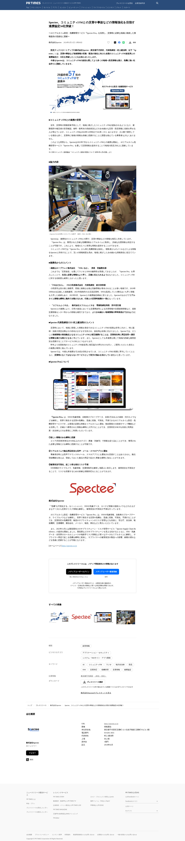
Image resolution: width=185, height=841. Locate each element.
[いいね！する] (108, 42)
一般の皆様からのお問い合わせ (127, 835)
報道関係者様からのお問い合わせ (83, 835)
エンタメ (63, 7)
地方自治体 (120, 665)
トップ (29, 705)
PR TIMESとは (31, 799)
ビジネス (110, 7)
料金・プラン (30, 803)
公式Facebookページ (132, 797)
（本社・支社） (100, 676)
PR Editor (56, 818)
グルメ (118, 7)
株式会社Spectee (55, 705)
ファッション (86, 7)
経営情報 (86, 646)
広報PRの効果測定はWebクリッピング (65, 814)
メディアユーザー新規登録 (106, 572)
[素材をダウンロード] (130, 42)
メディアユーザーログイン (78, 572)
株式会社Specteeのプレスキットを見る (96, 693)
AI (83, 665)
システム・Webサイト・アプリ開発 (97, 658)
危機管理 (105, 670)
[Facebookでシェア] (119, 42)
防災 (130, 665)
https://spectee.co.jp (69, 546)
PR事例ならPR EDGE (96, 805)
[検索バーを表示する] (157, 3)
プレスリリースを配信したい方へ (37, 812)
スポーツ (127, 7)
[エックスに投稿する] (115, 42)
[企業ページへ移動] (33, 730)
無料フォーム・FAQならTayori (100, 801)
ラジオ (108, 665)
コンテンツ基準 (57, 835)
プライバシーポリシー (42, 835)
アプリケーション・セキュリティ (96, 653)
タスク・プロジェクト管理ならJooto (102, 797)
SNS (84, 670)
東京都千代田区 (87, 676)
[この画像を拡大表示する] (59, 617)
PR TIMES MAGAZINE (60, 809)
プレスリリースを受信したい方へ (37, 808)
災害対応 (93, 670)
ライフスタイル (99, 7)
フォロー (32, 753)
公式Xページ (129, 806)
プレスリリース (41, 705)
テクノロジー (36, 7)
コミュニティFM (95, 665)
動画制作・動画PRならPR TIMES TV (64, 801)
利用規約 (67, 835)
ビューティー (74, 7)
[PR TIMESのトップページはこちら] (53, 3)
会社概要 (29, 835)
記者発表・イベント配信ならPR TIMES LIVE (67, 805)
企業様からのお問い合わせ (105, 835)
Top (27, 7)
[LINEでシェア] (123, 42)
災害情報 (116, 670)
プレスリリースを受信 (124, 3)
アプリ (55, 7)
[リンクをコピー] (134, 42)
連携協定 (127, 670)
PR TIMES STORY (58, 797)
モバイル (47, 7)
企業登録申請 (140, 3)
